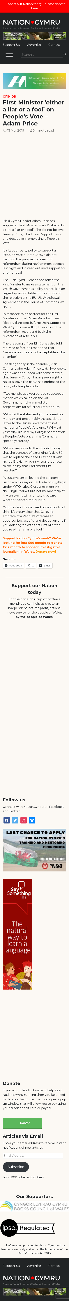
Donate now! (46, 551)
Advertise (34, 44)
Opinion (9, 96)
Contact (54, 44)
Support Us (11, 44)
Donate (25, 1123)
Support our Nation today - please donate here (35, 6)
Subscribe (16, 1167)
